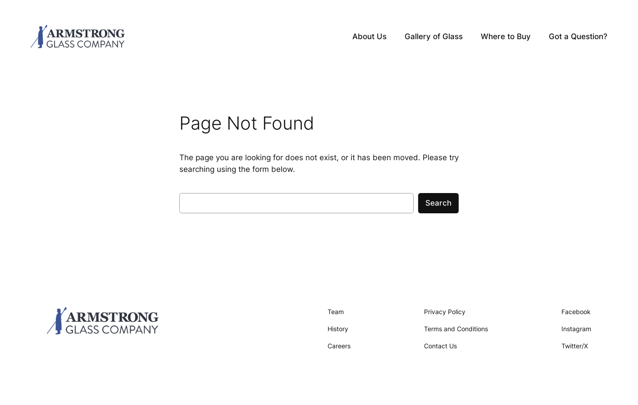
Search (438, 202)
